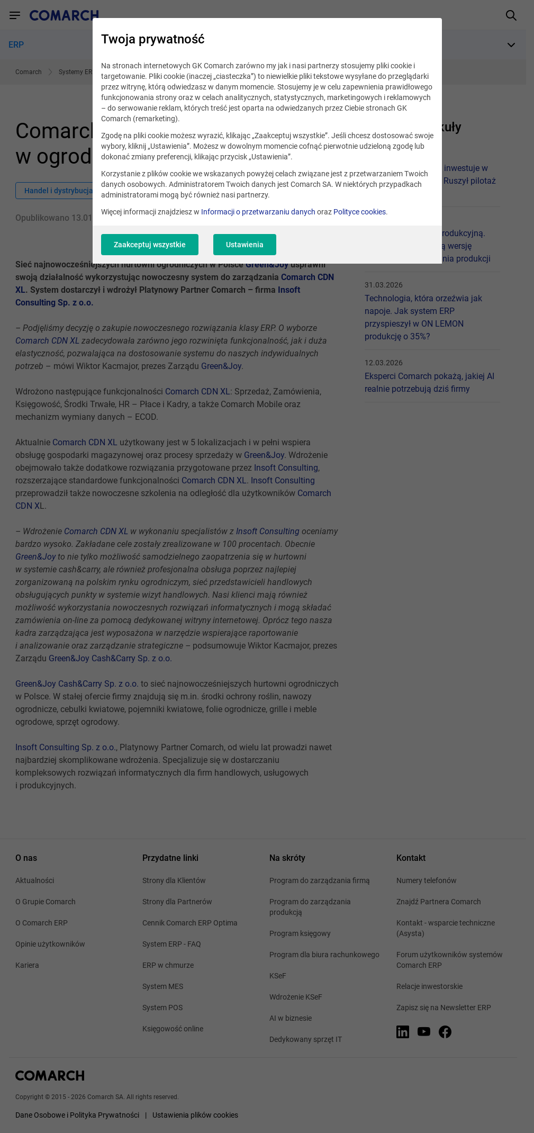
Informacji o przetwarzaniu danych (258, 212)
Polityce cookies (359, 212)
